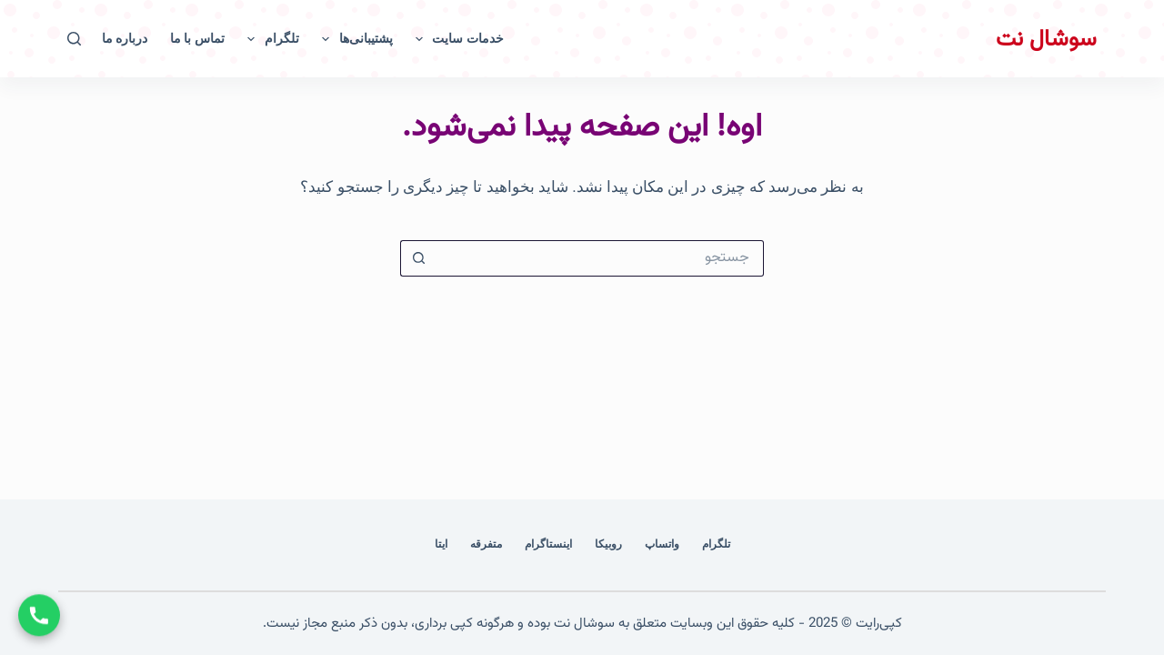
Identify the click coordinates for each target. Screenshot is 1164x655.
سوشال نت (1046, 39)
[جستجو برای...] (600, 258)
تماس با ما (197, 38)
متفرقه (486, 544)
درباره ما (124, 38)
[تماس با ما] (39, 616)
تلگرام (269, 39)
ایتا (441, 544)
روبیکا (608, 544)
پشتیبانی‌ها (354, 39)
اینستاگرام (548, 544)
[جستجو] (74, 38)
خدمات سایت (456, 39)
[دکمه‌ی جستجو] (418, 258)
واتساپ (662, 544)
